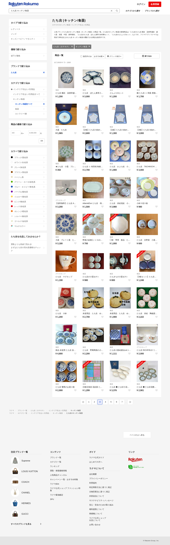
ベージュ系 (28, 177)
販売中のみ (86, 56)
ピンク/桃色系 (28, 201)
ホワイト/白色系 (28, 162)
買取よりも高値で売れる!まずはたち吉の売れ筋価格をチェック (28, 247)
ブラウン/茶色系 (28, 172)
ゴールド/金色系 (28, 221)
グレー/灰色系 (28, 167)
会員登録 (155, 4)
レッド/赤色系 (28, 206)
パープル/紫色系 (28, 192)
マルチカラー (28, 226)
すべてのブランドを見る (21, 524)
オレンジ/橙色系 (28, 211)
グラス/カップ (60, 200)
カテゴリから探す (133, 11)
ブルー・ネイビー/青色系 (28, 187)
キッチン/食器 (83, 46)
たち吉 (28, 72)
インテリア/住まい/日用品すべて (29, 94)
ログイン (141, 4)
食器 (57, 90)
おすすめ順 (99, 56)
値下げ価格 (28, 56)
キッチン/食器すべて (30, 104)
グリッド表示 (114, 56)
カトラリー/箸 (30, 114)
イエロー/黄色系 (28, 197)
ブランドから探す (152, 11)
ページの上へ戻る (137, 435)
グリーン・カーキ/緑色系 (28, 182)
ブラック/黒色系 (28, 157)
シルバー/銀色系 (28, 216)
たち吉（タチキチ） (63, 46)
